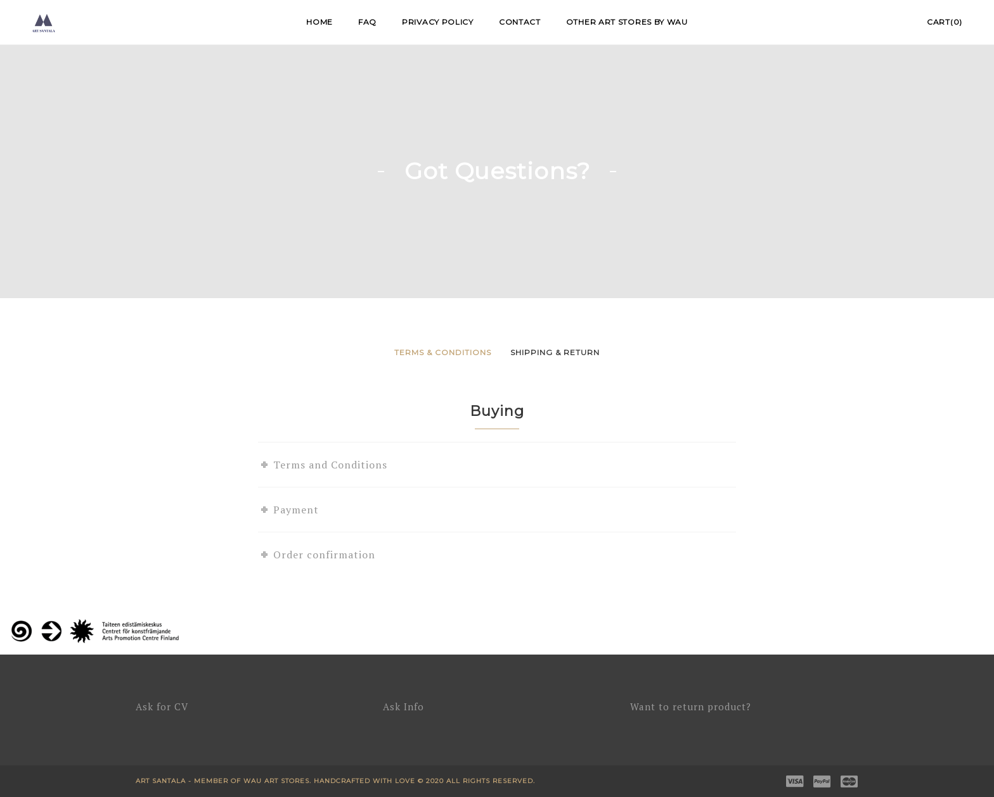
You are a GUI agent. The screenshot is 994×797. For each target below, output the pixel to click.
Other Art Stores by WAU (627, 22)
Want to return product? (690, 706)
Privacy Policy (438, 22)
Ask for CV (162, 706)
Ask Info (403, 706)
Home (319, 22)
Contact (520, 22)
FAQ (367, 22)
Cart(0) (944, 22)
